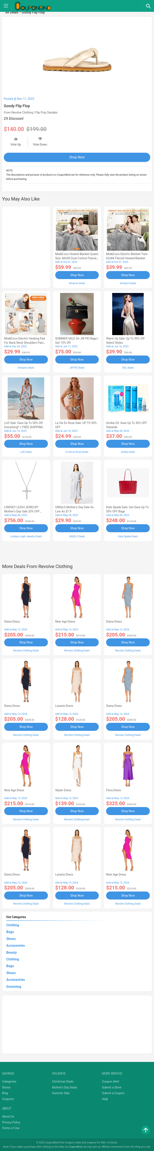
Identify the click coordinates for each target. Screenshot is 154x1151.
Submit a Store (111, 1087)
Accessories (15, 945)
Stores (6, 1087)
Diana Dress (12, 621)
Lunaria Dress (64, 705)
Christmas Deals (63, 1081)
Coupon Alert (110, 1081)
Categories (9, 1081)
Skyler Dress (63, 790)
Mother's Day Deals (64, 1087)
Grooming (13, 986)
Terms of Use (11, 1128)
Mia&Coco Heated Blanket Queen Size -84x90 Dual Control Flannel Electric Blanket (77, 258)
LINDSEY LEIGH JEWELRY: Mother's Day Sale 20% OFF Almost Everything (22, 511)
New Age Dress (65, 621)
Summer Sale (61, 1093)
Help (105, 1098)
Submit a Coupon (113, 1093)
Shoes (11, 938)
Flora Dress (113, 790)
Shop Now (77, 157)
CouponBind (75, 1146)
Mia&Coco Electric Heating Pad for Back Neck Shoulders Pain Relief (24, 343)
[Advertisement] (26, 247)
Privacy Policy (11, 1122)
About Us (8, 1116)
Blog (5, 1093)
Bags (10, 932)
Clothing (12, 925)
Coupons (8, 1098)
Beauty (11, 952)
